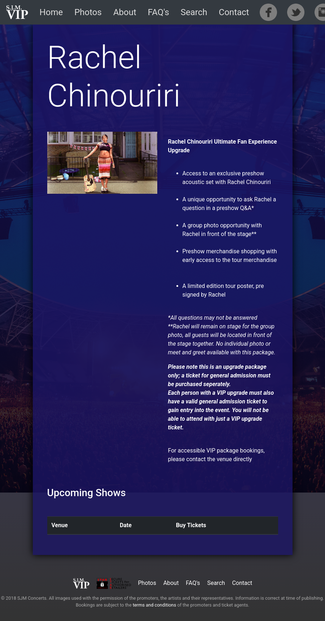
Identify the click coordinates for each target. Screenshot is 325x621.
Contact (234, 12)
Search (194, 12)
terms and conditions (154, 605)
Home (51, 12)
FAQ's (158, 12)
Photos (88, 12)
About (124, 12)
